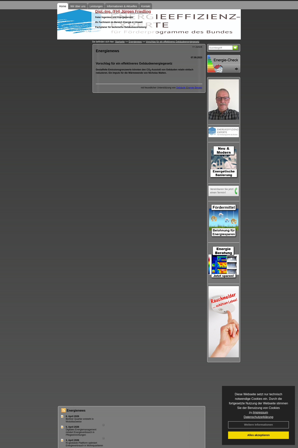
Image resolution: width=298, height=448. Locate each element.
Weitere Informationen (258, 424)
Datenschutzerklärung (258, 417)
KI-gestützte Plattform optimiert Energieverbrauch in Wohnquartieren (84, 444)
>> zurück (197, 47)
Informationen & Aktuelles (122, 6)
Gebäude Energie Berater (189, 87)
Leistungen (96, 6)
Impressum (260, 412)
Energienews (76, 410)
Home (62, 6)
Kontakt (145, 6)
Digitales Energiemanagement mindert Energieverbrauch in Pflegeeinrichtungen (81, 432)
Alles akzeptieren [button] (258, 435)
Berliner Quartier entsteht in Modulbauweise (80, 420)
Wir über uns (77, 6)
